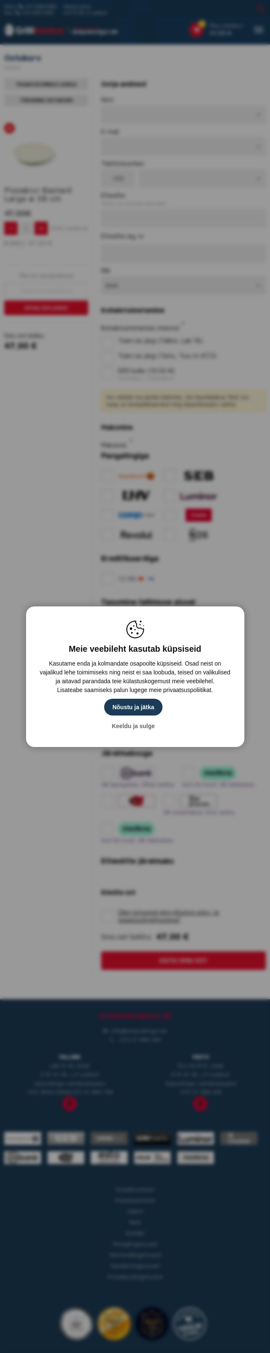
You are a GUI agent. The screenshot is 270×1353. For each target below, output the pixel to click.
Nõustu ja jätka (134, 707)
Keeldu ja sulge (133, 726)
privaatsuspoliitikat (187, 690)
